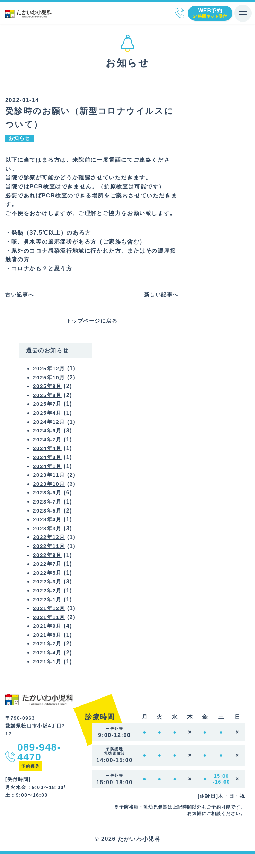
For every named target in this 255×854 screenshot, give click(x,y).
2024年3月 (48, 457)
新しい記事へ (160, 294)
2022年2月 (48, 590)
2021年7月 (48, 643)
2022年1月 (48, 599)
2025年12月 (50, 368)
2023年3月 (48, 528)
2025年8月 (48, 395)
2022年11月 (50, 546)
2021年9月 (48, 626)
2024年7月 (48, 439)
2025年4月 (48, 413)
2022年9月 (48, 555)
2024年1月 (48, 466)
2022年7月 (48, 564)
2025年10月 (50, 377)
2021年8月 (48, 635)
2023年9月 (48, 493)
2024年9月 (48, 430)
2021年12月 (50, 608)
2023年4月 (48, 519)
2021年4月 (48, 653)
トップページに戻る (91, 321)
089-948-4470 (179, 13)
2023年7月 (48, 502)
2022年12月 (50, 537)
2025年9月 (48, 386)
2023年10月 (50, 484)
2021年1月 (48, 662)
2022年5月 (48, 573)
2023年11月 (50, 475)
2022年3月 (48, 581)
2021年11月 (50, 617)
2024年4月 (48, 448)
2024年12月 (50, 422)
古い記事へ (20, 294)
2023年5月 (48, 511)
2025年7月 (48, 404)
